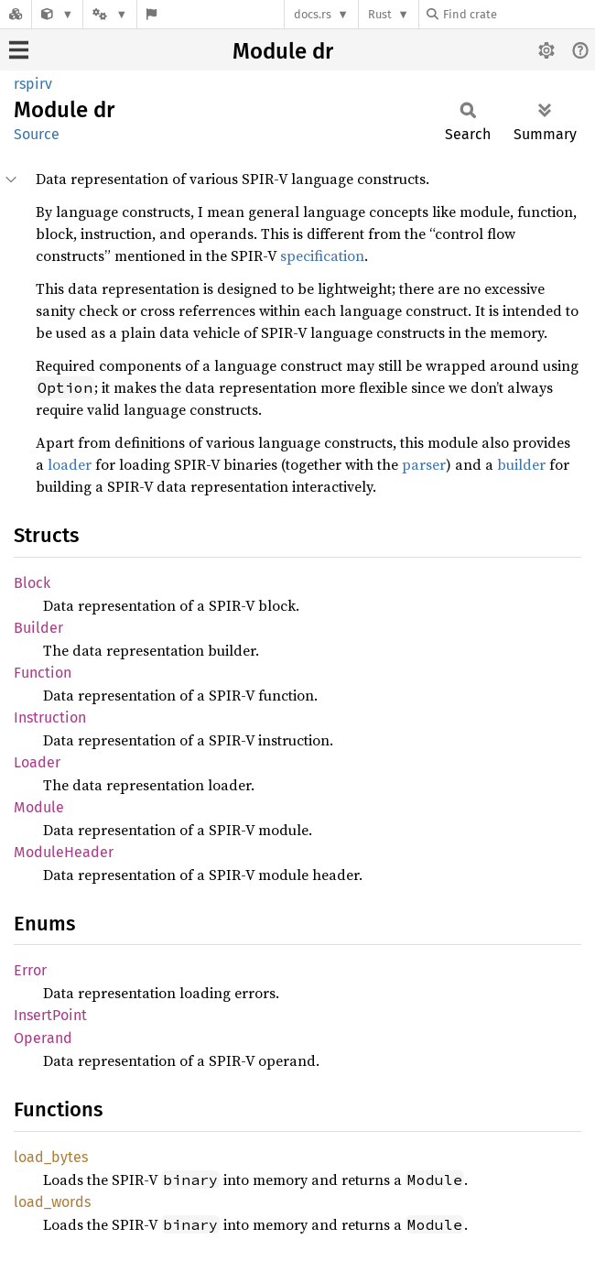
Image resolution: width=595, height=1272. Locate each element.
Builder (38, 627)
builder (521, 464)
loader (70, 464)
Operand (43, 1038)
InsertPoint (50, 1015)
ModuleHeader (64, 852)
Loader (37, 762)
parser (424, 464)
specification (322, 255)
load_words (52, 1202)
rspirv (33, 83)
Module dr (283, 51)
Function (42, 672)
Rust (380, 14)
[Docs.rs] (15, 14)
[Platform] (109, 14)
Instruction (50, 717)
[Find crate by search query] (518, 14)
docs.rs (312, 14)
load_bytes (51, 1157)
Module (39, 807)
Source (37, 134)
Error (30, 970)
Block (32, 583)
